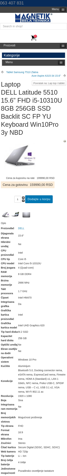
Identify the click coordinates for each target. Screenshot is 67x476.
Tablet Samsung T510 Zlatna (22, 72)
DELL (21, 228)
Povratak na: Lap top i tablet (48, 83)
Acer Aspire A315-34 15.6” (46, 75)
